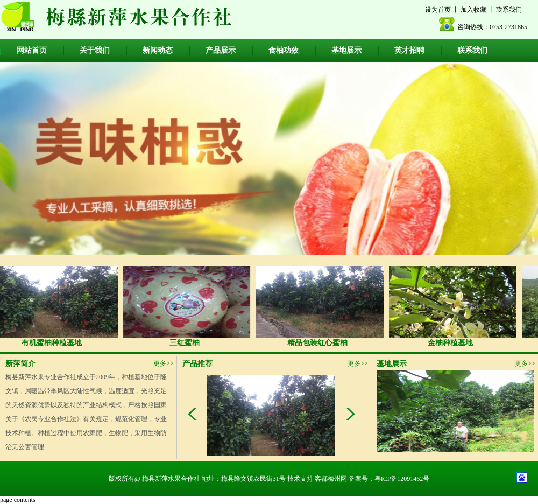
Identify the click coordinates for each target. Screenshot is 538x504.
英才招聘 (409, 50)
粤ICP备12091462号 (402, 478)
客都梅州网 (331, 478)
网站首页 (32, 50)
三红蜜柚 (186, 306)
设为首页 (438, 9)
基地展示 (346, 50)
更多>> (163, 363)
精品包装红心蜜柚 (319, 306)
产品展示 (221, 50)
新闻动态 (158, 50)
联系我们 (509, 9)
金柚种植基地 (452, 306)
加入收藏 (473, 9)
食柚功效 (283, 50)
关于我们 (95, 50)
